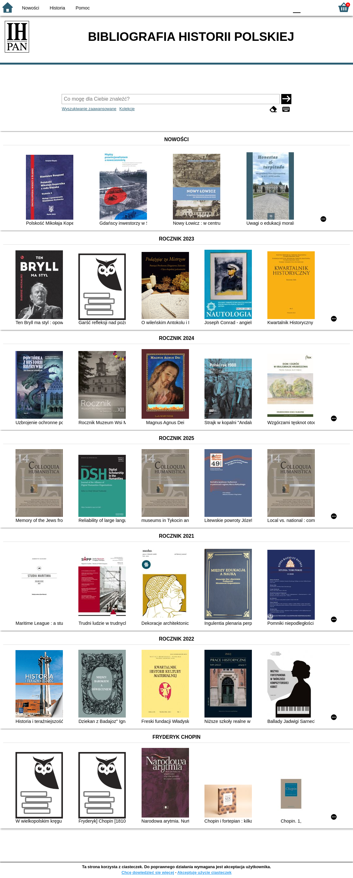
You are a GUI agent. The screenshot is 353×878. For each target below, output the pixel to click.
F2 (322, 7)
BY (282, 7)
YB (269, 7)
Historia (57, 7)
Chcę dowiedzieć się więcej (147, 872)
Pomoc (83, 7)
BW (257, 7)
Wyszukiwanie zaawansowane (89, 108)
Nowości (30, 7)
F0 (297, 7)
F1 (308, 7)
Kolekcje (127, 108)
